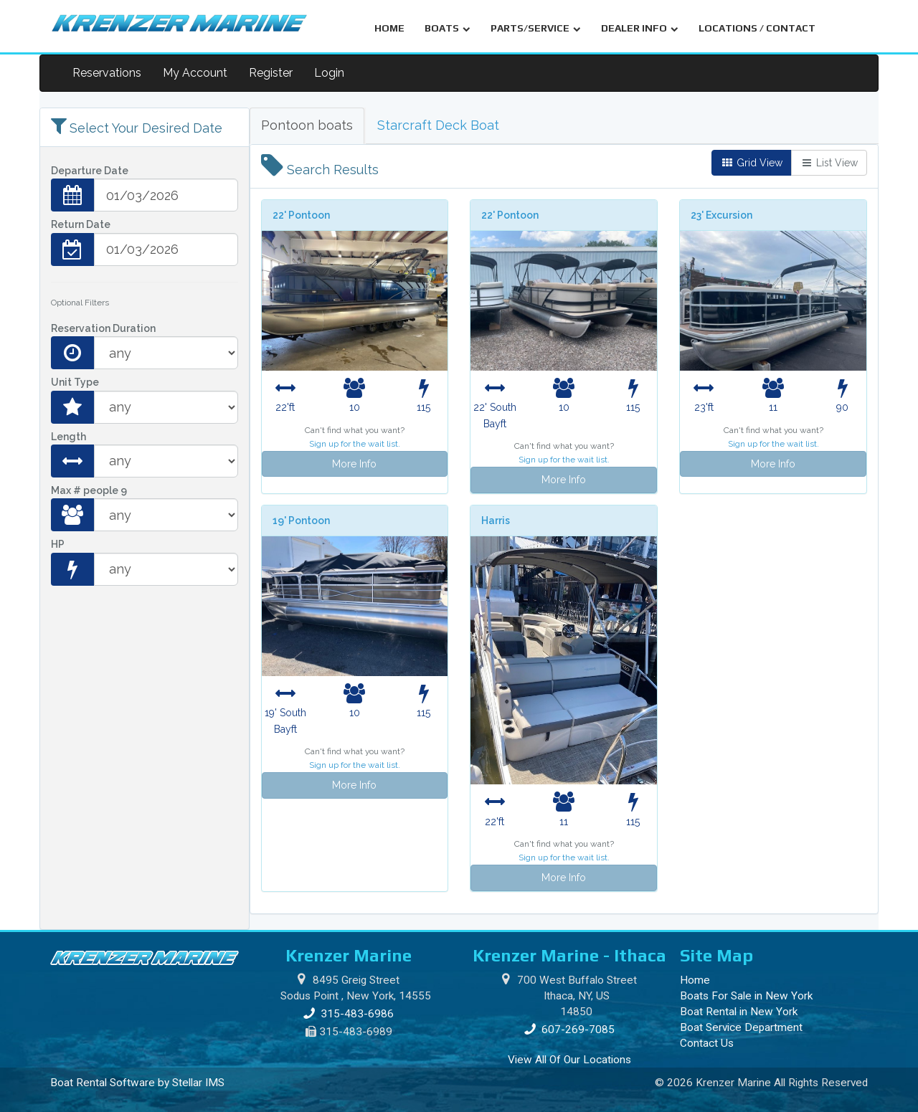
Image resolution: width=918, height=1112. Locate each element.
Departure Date (89, 170)
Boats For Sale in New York (746, 995)
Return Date (80, 224)
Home (695, 980)
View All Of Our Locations (569, 1059)
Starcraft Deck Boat (438, 125)
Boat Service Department (741, 1027)
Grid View (751, 162)
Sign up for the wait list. (354, 444)
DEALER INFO (639, 28)
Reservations (106, 73)
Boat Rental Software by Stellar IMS (137, 1082)
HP (58, 544)
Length (68, 436)
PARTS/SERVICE (536, 28)
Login (329, 73)
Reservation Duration (103, 328)
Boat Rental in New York (739, 1011)
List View (829, 162)
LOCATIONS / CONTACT (757, 28)
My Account (195, 73)
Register (271, 73)
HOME (389, 28)
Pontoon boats (307, 125)
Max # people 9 (89, 490)
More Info (354, 464)
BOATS (447, 28)
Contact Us (707, 1043)
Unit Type (75, 382)
